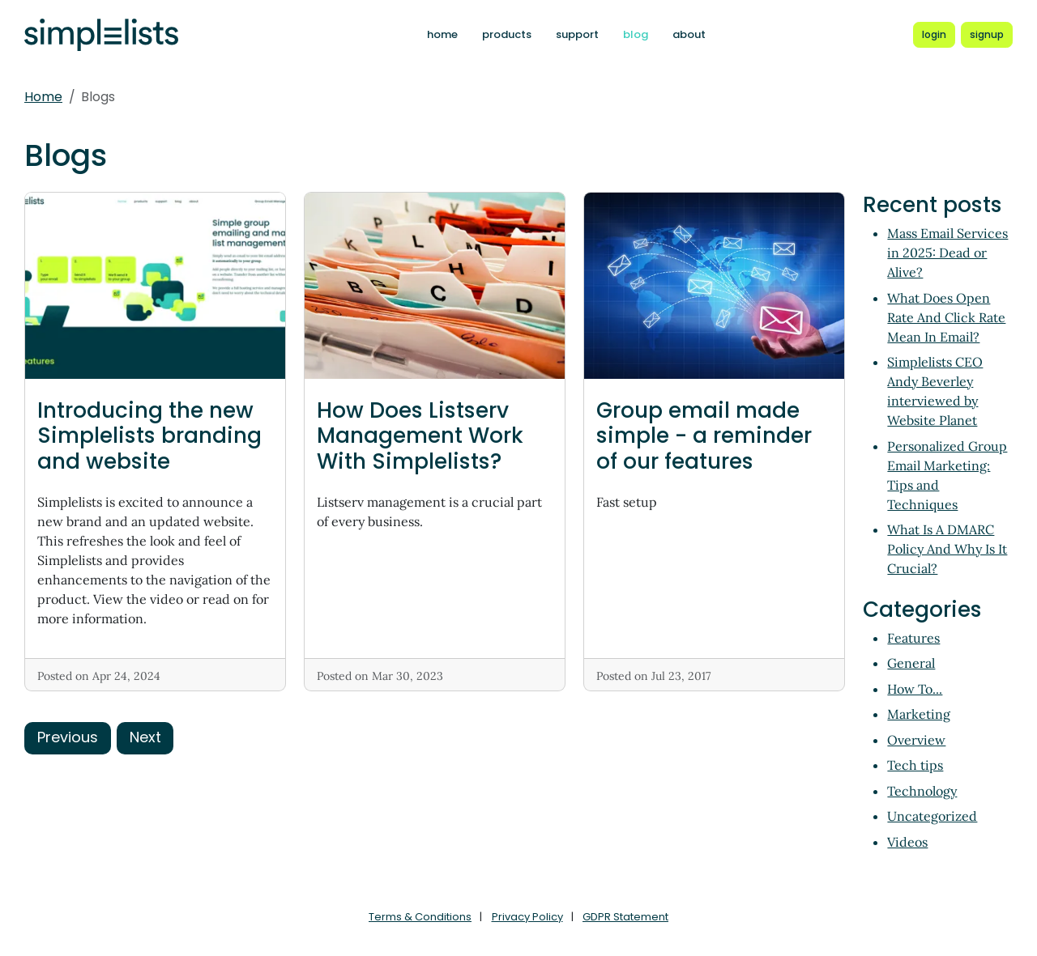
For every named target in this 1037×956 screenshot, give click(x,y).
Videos (907, 842)
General (911, 663)
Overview (916, 740)
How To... (914, 689)
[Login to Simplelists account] (934, 35)
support (577, 34)
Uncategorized (932, 816)
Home (43, 96)
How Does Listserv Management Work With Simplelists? (420, 435)
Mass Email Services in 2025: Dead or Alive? (947, 252)
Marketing (918, 714)
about (689, 34)
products (506, 34)
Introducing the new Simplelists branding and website (149, 435)
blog (635, 34)
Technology (922, 791)
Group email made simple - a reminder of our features (704, 435)
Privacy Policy (527, 916)
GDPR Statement (625, 916)
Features (913, 638)
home (442, 34)
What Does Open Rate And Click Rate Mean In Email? (946, 317)
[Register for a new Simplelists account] (987, 35)
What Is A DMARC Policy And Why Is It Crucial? (947, 548)
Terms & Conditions (420, 916)
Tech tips (915, 765)
